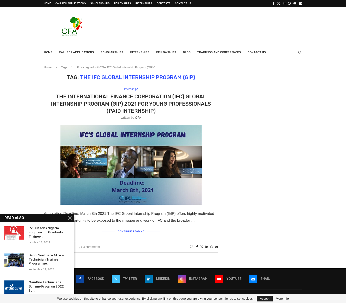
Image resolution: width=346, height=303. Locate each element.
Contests (164, 3)
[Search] (300, 52)
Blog (186, 52)
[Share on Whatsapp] (211, 247)
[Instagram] (289, 3)
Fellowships (122, 3)
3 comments (89, 247)
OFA (138, 117)
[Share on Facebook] (197, 247)
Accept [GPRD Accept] (264, 298)
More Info (282, 298)
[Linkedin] (284, 3)
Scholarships (100, 3)
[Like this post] (191, 247)
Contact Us (183, 3)
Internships (143, 3)
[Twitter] (278, 3)
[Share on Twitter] (201, 247)
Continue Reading (131, 231)
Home (47, 3)
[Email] (300, 3)
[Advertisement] (221, 26)
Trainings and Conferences (219, 52)
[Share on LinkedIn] (206, 247)
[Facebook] (273, 3)
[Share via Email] (216, 247)
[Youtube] (294, 3)
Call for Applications (70, 3)
